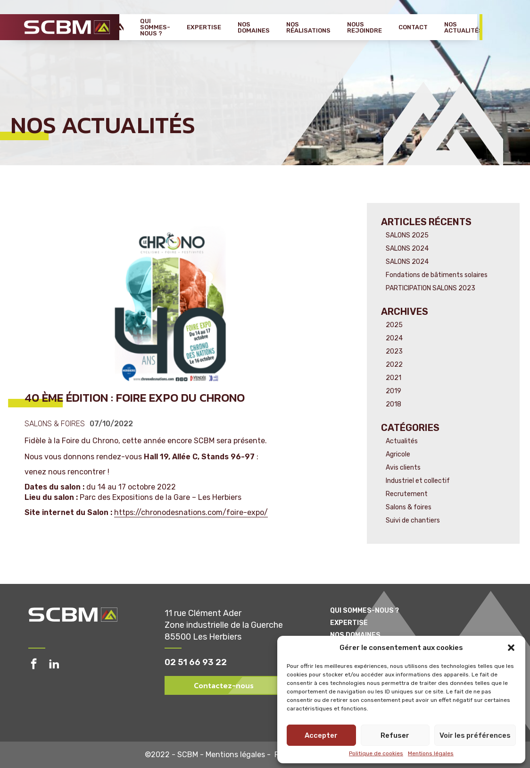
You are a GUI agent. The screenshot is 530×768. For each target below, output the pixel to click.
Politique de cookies (376, 753)
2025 (394, 325)
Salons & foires (55, 424)
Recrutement (407, 494)
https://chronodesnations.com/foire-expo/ (191, 512)
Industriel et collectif (418, 481)
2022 (394, 365)
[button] (511, 647)
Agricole (398, 454)
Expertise (204, 27)
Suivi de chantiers (413, 520)
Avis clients (403, 468)
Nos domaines (254, 27)
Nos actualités (463, 27)
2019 (393, 391)
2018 (393, 404)
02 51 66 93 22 (196, 662)
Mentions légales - (240, 755)
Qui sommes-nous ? (155, 27)
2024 (394, 338)
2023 (394, 351)
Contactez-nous (224, 685)
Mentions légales (431, 753)
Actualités (402, 441)
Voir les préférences (475, 735)
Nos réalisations (308, 27)
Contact (413, 27)
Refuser (395, 735)
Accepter (321, 735)
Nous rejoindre (364, 27)
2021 (393, 378)
